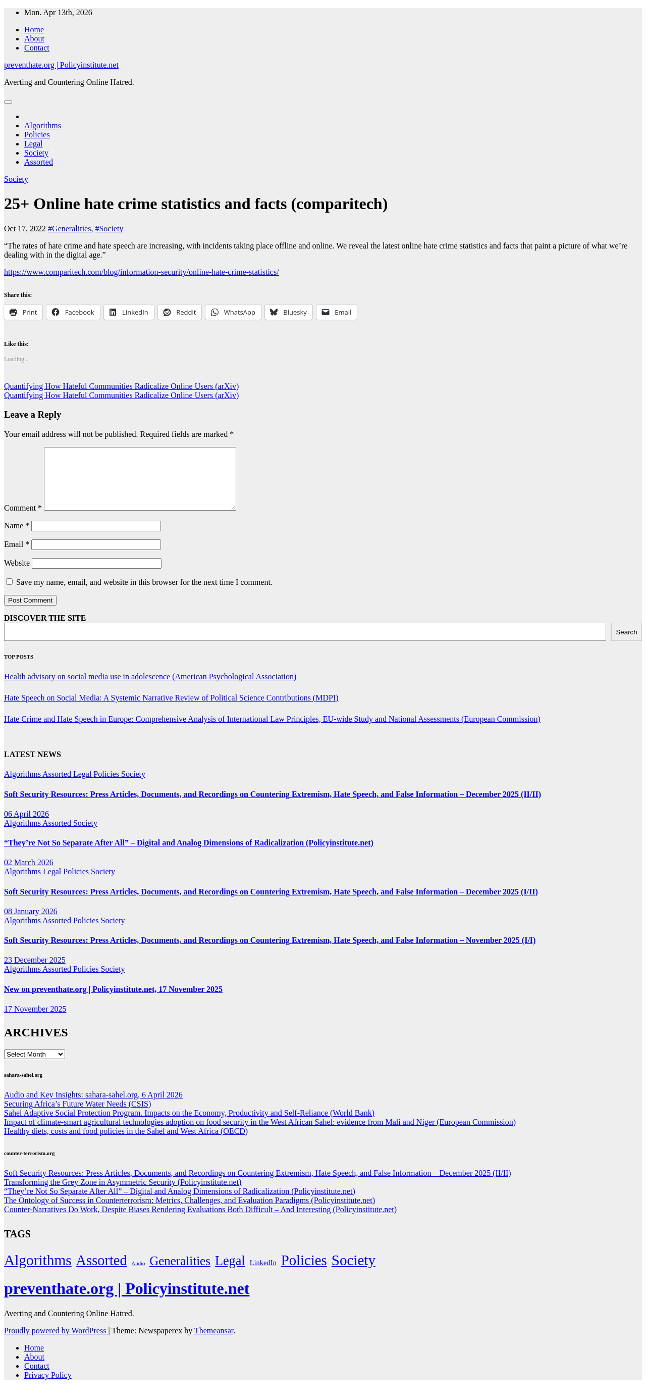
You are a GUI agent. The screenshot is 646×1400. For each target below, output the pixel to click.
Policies (37, 134)
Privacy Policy (48, 1387)
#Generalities (69, 228)
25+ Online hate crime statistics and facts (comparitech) (196, 203)
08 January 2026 (31, 923)
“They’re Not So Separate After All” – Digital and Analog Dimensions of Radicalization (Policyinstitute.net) (188, 855)
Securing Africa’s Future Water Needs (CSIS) (77, 1116)
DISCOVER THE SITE (45, 630)
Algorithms (42, 125)
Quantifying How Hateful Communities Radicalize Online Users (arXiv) (121, 386)
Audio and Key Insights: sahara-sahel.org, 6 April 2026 (93, 1107)
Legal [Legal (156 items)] (230, 1273)
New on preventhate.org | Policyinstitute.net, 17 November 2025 (113, 1001)
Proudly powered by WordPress (56, 1342)
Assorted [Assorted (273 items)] (101, 1272)
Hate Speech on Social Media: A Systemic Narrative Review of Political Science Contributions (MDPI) (171, 710)
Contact (36, 47)
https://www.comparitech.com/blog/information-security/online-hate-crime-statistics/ (141, 272)
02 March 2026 (28, 874)
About (34, 38)
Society (36, 152)
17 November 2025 (35, 1021)
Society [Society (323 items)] (353, 1272)
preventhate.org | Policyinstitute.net (61, 65)
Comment (23, 520)
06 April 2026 (26, 826)
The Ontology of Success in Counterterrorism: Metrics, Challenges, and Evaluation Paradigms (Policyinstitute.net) (189, 1212)
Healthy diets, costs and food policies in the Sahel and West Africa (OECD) (126, 1143)
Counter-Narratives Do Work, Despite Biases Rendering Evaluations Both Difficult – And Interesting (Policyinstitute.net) (200, 1221)
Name (16, 537)
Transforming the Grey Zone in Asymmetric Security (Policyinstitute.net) (122, 1194)
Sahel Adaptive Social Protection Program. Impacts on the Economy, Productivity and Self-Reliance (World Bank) (189, 1125)
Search (626, 644)
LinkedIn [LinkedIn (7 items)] (263, 1275)
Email (16, 556)
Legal (33, 143)
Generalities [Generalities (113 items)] (179, 1273)
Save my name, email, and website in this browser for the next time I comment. (144, 594)
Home (34, 29)
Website (17, 575)
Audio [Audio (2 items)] (138, 1275)
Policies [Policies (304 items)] (304, 1272)
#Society (109, 228)
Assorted (38, 162)
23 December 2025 (35, 972)
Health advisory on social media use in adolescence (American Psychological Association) (150, 688)
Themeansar (213, 1342)
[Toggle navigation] (8, 102)
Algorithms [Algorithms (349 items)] (38, 1272)
